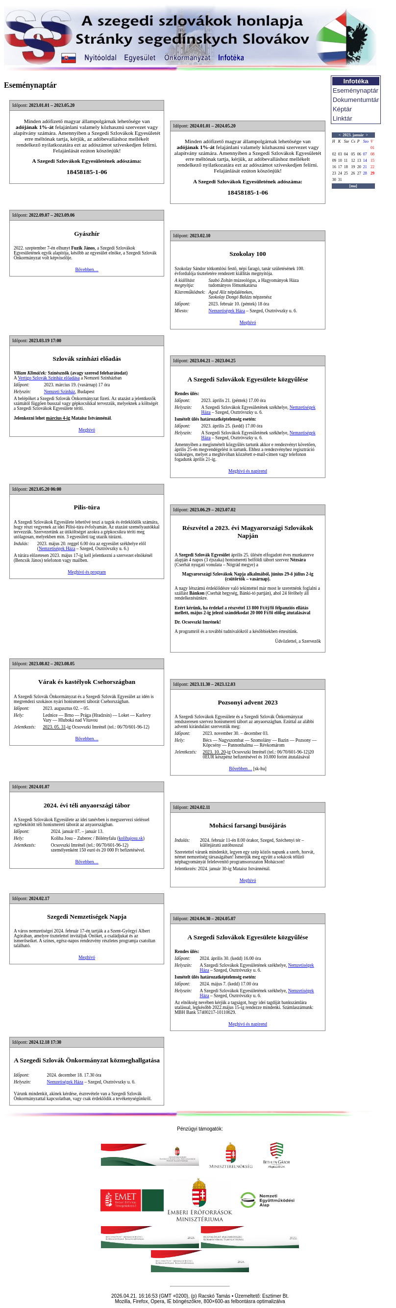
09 (334, 160)
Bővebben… (87, 269)
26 (353, 173)
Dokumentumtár (356, 99)
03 (340, 154)
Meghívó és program (87, 572)
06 (359, 154)
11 (346, 160)
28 (365, 173)
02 (334, 154)
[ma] (353, 186)
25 (346, 173)
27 (359, 173)
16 (334, 167)
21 (365, 167)
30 (334, 179)
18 (346, 167)
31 (340, 179)
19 (353, 167)
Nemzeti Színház (59, 391)
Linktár (342, 118)
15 (372, 160)
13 (359, 160)
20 (359, 167)
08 (372, 154)
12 (353, 160)
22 (372, 167)
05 (353, 154)
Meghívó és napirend (247, 471)
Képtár (342, 109)
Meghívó (248, 322)
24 (340, 173)
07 (365, 154)
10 (340, 160)
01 (372, 148)
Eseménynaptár (355, 90)
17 (340, 167)
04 (346, 154)
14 (365, 160)
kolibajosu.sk (131, 838)
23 (334, 173)
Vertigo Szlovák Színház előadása (48, 378)
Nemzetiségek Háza (227, 310)
